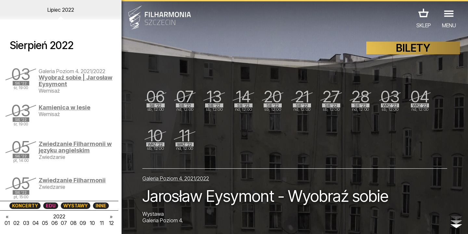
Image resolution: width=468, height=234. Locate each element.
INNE (101, 205)
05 (45, 223)
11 (102, 223)
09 (83, 223)
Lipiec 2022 (60, 9)
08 (73, 223)
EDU (51, 205)
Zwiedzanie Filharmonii (72, 180)
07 (64, 223)
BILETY (413, 48)
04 (35, 223)
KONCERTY (25, 205)
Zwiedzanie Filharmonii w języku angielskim (75, 147)
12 (111, 223)
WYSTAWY (75, 205)
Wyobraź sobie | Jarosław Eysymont (75, 80)
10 (92, 223)
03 (26, 223)
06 (54, 223)
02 (16, 223)
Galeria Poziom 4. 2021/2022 (175, 178)
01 (7, 223)
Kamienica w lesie (64, 107)
